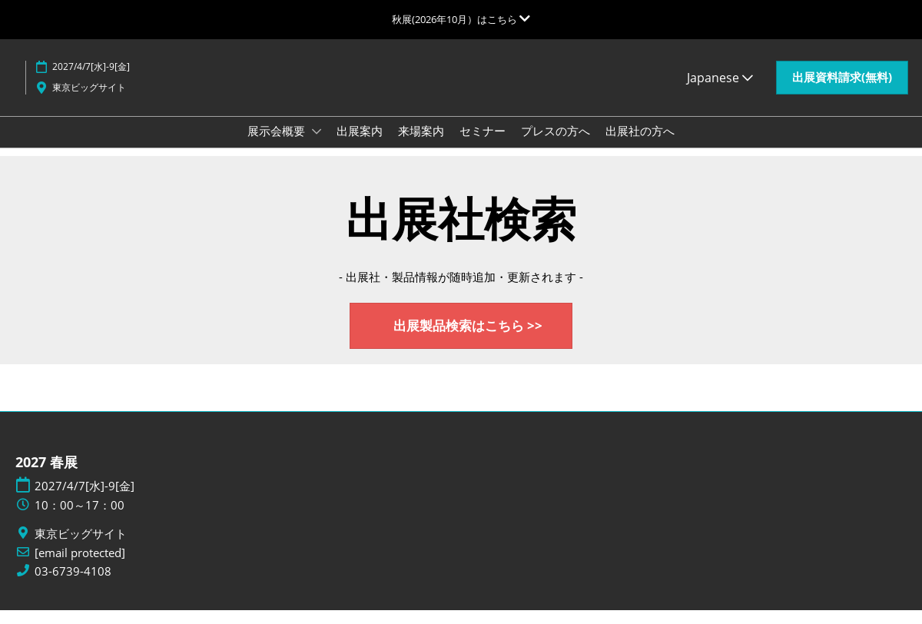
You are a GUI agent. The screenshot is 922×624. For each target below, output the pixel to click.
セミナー (482, 145)
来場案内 (421, 145)
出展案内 (360, 145)
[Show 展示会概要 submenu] (316, 146)
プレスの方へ (555, 145)
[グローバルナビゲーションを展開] (461, 19)
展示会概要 (277, 145)
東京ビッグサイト (89, 101)
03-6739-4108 (73, 585)
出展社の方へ (640, 145)
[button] (842, 92)
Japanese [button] (720, 92)
